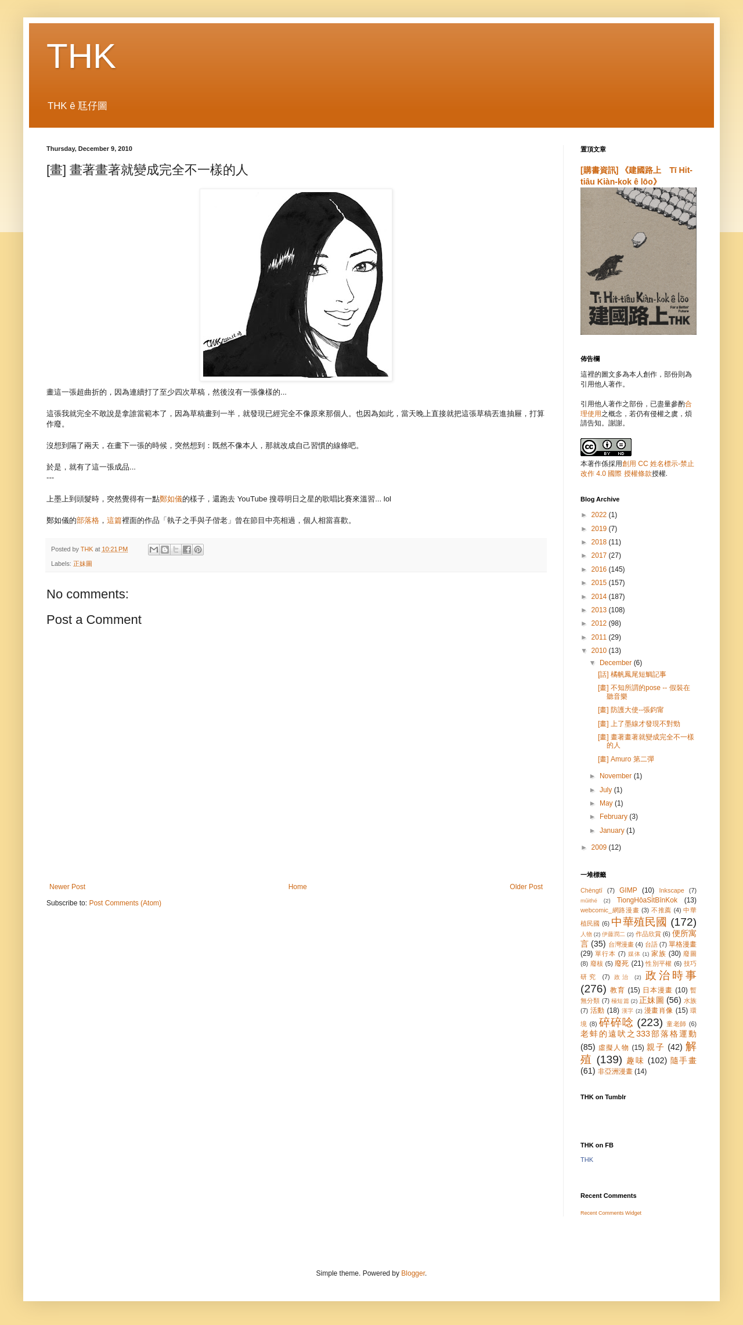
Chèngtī (591, 890)
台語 (651, 944)
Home (297, 887)
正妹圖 (82, 563)
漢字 (628, 1011)
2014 (600, 597)
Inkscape (671, 890)
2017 (600, 555)
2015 (600, 583)
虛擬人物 (613, 1048)
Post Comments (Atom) (125, 903)
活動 (597, 1010)
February (614, 817)
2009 (600, 847)
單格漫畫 (683, 944)
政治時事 (671, 975)
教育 (617, 990)
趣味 (635, 1060)
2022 (600, 515)
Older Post (526, 887)
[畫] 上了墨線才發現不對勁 (639, 724)
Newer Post (67, 887)
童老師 (676, 1023)
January (613, 830)
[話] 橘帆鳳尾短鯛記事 (632, 674)
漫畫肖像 (658, 1010)
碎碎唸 (616, 1022)
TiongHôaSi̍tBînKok (647, 900)
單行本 (605, 953)
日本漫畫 (658, 990)
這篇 (114, 520)
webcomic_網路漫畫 (609, 910)
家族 (658, 953)
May (607, 803)
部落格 (88, 520)
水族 (690, 1000)
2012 (600, 623)
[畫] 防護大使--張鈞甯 (631, 710)
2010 (600, 651)
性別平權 (658, 963)
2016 (600, 569)
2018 (600, 542)
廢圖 (690, 953)
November (617, 776)
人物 (586, 934)
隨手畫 (683, 1060)
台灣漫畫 (621, 944)
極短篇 (620, 1001)
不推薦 (661, 910)
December (617, 663)
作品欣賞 (648, 933)
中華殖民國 (639, 922)
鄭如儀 (171, 498)
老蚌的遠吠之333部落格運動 (638, 1033)
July (607, 790)
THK (81, 56)
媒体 (634, 954)
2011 (600, 637)
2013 (600, 610)
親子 (656, 1047)
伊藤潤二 (613, 934)
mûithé (588, 900)
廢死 (622, 963)
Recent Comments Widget (610, 1213)
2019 (600, 529)
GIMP (628, 890)
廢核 (597, 963)
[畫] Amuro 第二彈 (626, 759)
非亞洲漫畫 (615, 1071)
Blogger (413, 1273)
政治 (622, 977)
